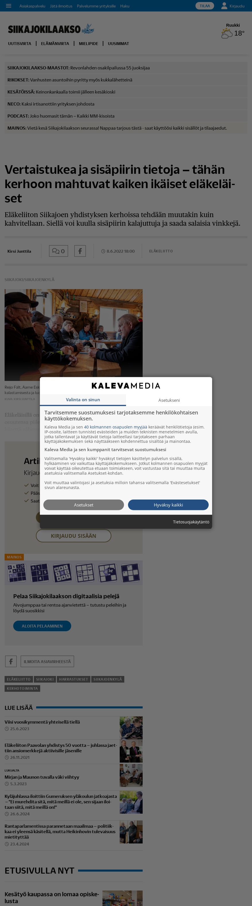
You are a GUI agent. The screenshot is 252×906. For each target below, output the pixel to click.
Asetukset (83, 504)
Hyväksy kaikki (168, 504)
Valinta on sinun (83, 399)
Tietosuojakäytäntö (191, 521)
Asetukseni (169, 400)
